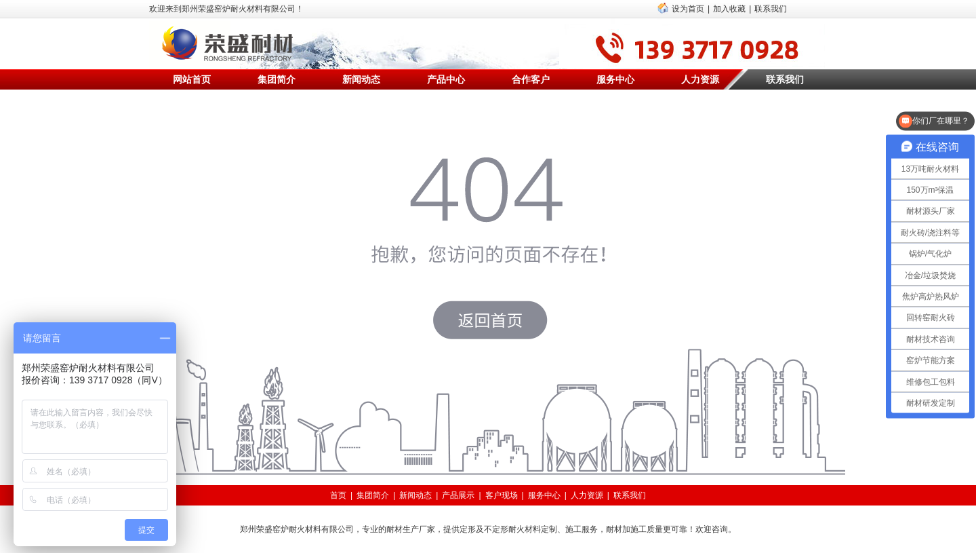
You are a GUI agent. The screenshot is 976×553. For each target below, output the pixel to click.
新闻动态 (361, 79)
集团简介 (277, 79)
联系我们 (770, 9)
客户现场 (501, 495)
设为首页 (688, 9)
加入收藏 (729, 9)
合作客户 (531, 79)
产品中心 (446, 79)
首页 (338, 495)
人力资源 (700, 79)
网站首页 (192, 79)
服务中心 (615, 79)
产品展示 (458, 495)
